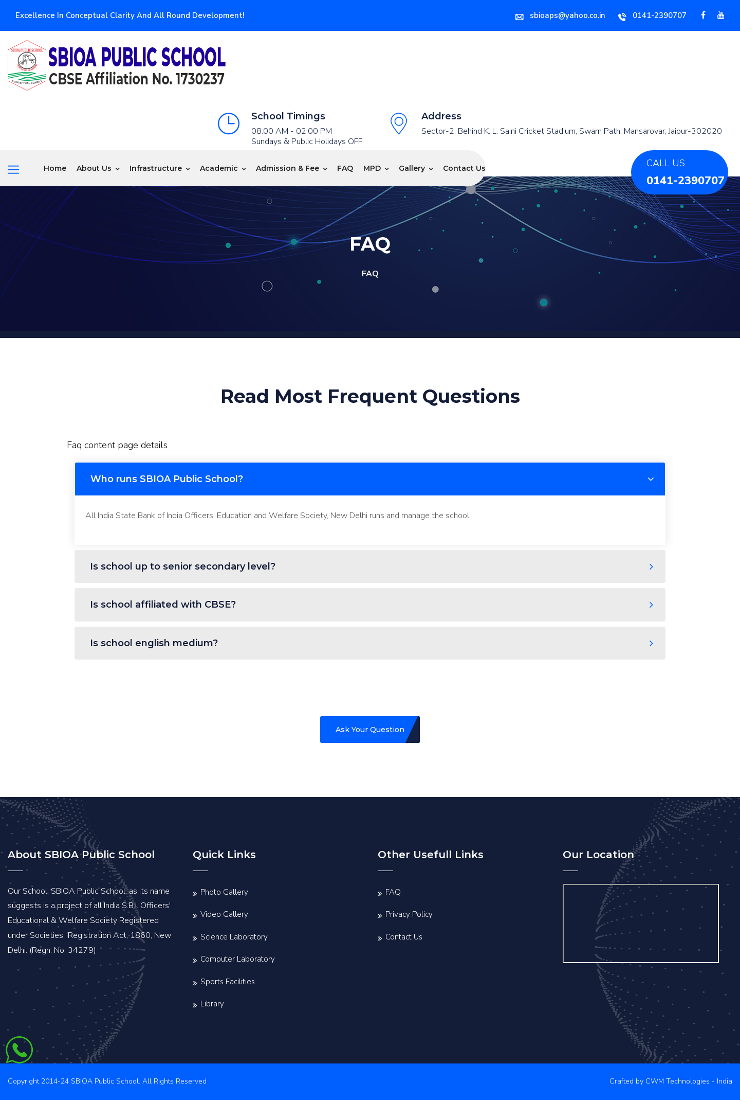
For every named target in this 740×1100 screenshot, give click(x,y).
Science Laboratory (234, 937)
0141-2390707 (652, 15)
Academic (219, 168)
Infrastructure (156, 168)
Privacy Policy (409, 914)
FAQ (345, 168)
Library (212, 1004)
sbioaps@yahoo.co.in (560, 15)
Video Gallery (224, 914)
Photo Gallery (224, 892)
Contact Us (464, 168)
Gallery (412, 168)
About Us (94, 168)
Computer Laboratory (237, 959)
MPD (372, 168)
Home (55, 168)
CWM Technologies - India (688, 1081)
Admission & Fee (287, 168)
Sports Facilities (227, 982)
